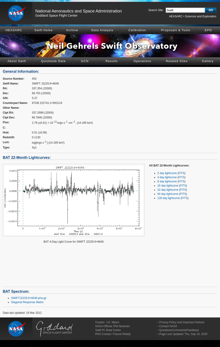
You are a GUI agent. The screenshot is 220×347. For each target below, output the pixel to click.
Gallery (208, 61)
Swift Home (43, 30)
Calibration (137, 30)
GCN (85, 61)
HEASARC (176, 16)
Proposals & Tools (175, 30)
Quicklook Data (53, 61)
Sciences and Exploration (200, 16)
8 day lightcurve (167, 181)
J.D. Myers (112, 322)
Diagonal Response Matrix (27, 302)
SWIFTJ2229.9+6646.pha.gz (28, 298)
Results (112, 61)
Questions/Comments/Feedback (179, 330)
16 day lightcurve (167, 185)
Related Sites (177, 61)
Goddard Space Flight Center (56, 15)
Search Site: (155, 10)
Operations (142, 61)
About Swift (16, 61)
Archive (72, 30)
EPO (208, 30)
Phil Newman (121, 326)
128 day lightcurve (168, 198)
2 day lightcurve (167, 173)
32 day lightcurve (167, 189)
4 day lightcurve (167, 177)
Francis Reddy (122, 334)
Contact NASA (168, 326)
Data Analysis (102, 30)
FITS (181, 173)
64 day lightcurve (167, 194)
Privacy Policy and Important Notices (181, 322)
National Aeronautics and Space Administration (78, 11)
